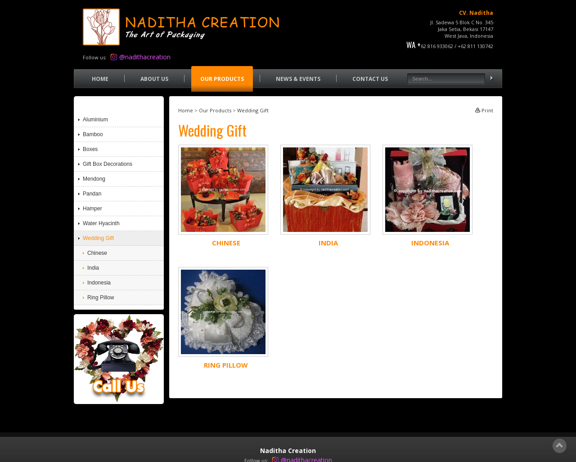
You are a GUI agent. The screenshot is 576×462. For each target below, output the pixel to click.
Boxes (90, 149)
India (328, 242)
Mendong (94, 179)
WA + (413, 44)
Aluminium (95, 119)
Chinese (226, 242)
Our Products (222, 79)
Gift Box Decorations (107, 164)
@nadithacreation (145, 57)
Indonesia (430, 242)
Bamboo (93, 134)
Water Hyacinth (101, 223)
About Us (154, 79)
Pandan (92, 194)
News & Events (298, 79)
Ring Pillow (226, 364)
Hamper (92, 208)
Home (100, 79)
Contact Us (370, 79)
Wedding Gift (253, 110)
